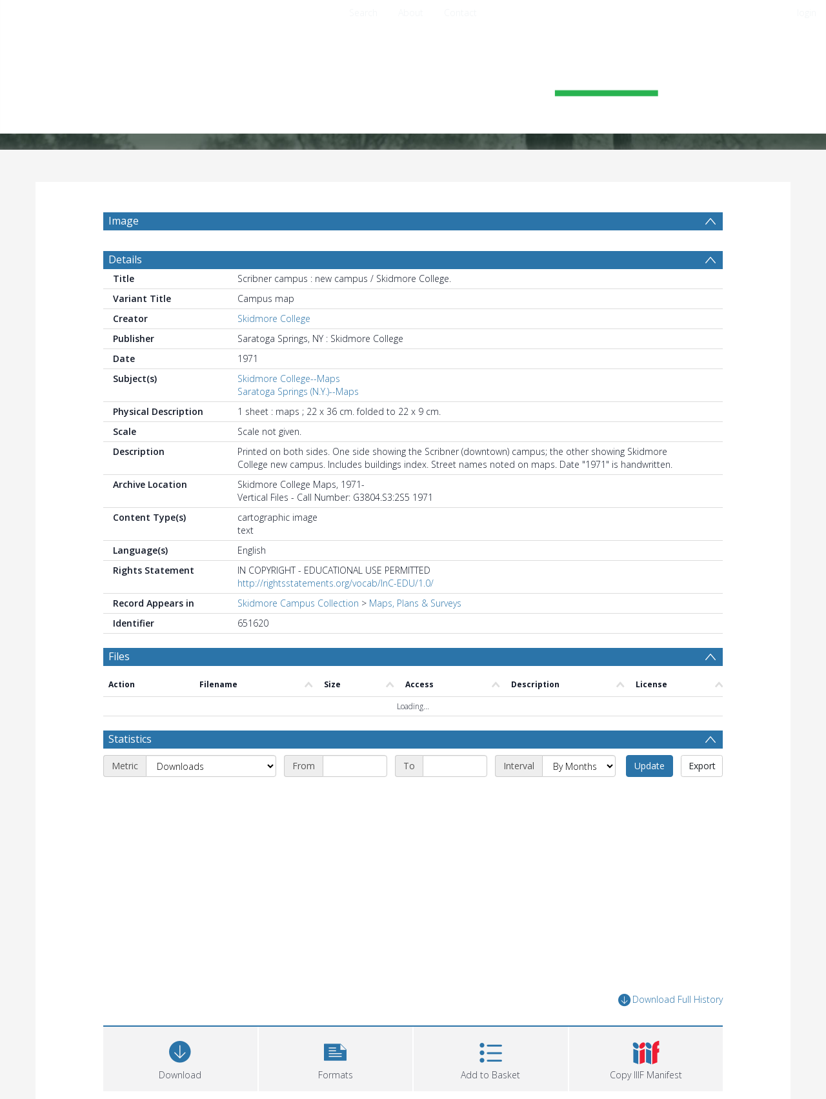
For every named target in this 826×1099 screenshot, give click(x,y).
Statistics (130, 739)
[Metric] (211, 766)
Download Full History (670, 1000)
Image (123, 221)
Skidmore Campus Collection (298, 603)
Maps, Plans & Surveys (415, 603)
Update (649, 766)
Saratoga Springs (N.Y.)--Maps (298, 391)
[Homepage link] (413, 81)
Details (125, 259)
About (410, 12)
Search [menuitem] (363, 12)
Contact (460, 12)
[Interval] (579, 766)
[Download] (180, 1057)
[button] (336, 1057)
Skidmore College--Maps (288, 378)
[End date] (455, 766)
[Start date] (355, 766)
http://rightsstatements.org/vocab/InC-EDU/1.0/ (335, 583)
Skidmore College (273, 318)
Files (119, 656)
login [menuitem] (806, 12)
